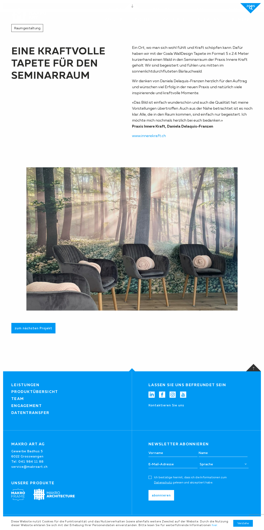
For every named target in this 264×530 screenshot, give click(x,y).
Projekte (174, 19)
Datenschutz (163, 482)
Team (17, 398)
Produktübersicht (34, 391)
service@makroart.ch (29, 467)
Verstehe (243, 523)
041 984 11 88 (157, 8)
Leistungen (25, 385)
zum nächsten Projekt (33, 328)
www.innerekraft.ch (149, 136)
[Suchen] (239, 8)
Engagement (26, 405)
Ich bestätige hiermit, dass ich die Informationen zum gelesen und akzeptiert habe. (190, 479)
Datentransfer (30, 412)
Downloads (112, 8)
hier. (215, 525)
